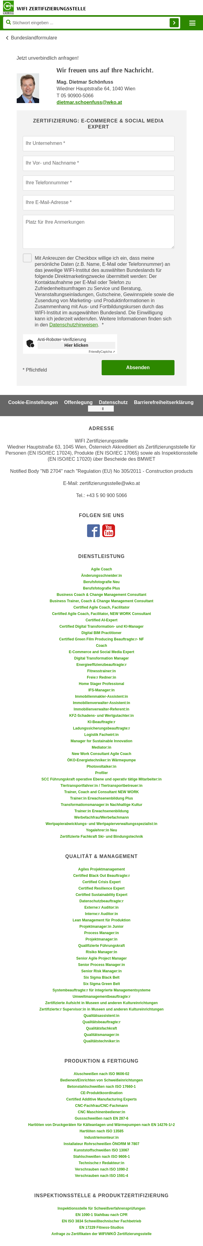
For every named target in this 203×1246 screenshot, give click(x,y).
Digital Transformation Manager (101, 658)
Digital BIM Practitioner (101, 633)
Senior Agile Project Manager (101, 958)
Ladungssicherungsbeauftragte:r (101, 728)
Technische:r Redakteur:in (101, 1163)
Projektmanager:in (101, 939)
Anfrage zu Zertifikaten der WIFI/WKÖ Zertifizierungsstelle (101, 1234)
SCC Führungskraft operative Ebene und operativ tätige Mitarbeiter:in (101, 779)
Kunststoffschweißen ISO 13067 (101, 1150)
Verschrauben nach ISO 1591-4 (101, 1176)
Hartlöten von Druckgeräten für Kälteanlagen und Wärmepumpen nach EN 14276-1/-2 (101, 1125)
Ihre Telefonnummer (47, 182)
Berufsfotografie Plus (101, 588)
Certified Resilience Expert (101, 888)
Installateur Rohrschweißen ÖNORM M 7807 (101, 1144)
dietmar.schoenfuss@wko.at (89, 102)
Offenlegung (78, 402)
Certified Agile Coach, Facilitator (101, 607)
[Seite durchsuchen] (91, 23)
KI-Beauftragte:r (101, 722)
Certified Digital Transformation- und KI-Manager (101, 626)
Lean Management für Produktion (101, 920)
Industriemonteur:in (101, 1137)
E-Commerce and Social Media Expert (101, 652)
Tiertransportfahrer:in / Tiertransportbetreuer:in (101, 785)
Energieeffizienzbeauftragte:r (101, 665)
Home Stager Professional (101, 684)
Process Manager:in (101, 933)
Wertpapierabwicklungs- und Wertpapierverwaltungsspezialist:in (101, 824)
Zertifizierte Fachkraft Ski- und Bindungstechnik (101, 836)
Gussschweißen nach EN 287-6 (101, 1118)
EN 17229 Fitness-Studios (101, 1227)
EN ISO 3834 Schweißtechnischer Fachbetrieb (101, 1221)
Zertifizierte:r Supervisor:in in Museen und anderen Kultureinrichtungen (101, 1009)
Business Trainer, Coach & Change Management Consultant (101, 601)
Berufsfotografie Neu (101, 582)
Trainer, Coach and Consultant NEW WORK (101, 792)
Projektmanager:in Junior (101, 926)
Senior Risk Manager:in (101, 971)
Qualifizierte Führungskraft (101, 946)
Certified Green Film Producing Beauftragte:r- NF (101, 639)
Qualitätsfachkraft (101, 1028)
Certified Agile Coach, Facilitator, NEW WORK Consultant (101, 614)
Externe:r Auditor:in (101, 907)
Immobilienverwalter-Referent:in (101, 709)
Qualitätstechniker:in (101, 1041)
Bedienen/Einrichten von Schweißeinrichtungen (101, 1080)
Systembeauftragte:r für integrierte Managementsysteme (101, 990)
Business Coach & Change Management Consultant (101, 595)
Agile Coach (101, 569)
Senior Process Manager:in (101, 965)
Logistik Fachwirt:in (101, 735)
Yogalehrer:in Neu (101, 830)
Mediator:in (101, 747)
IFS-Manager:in (101, 690)
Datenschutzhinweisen (73, 324)
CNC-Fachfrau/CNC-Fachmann (101, 1106)
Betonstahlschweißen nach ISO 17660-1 (101, 1086)
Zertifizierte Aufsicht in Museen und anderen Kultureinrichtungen (101, 1003)
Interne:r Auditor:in (101, 914)
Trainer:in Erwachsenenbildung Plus (101, 798)
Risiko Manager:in (101, 952)
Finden (174, 22)
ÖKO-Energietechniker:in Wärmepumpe (101, 760)
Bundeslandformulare (34, 37)
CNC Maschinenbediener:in (101, 1112)
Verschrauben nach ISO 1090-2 (101, 1169)
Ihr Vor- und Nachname (51, 162)
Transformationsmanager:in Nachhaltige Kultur (101, 805)
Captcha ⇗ (102, 351)
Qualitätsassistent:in (101, 1016)
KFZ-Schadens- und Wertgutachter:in (101, 715)
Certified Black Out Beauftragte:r (101, 876)
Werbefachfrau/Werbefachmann (101, 817)
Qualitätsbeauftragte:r (101, 1022)
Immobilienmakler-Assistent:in (101, 696)
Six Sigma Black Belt (101, 977)
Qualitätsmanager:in (101, 1035)
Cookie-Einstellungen (33, 402)
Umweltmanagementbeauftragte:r (101, 996)
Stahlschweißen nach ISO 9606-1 (101, 1156)
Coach (101, 645)
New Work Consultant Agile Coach (101, 754)
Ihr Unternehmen (44, 143)
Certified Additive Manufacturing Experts (101, 1099)
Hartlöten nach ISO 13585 (101, 1131)
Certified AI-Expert (101, 620)
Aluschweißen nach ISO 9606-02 (101, 1074)
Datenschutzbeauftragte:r (101, 901)
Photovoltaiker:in (101, 766)
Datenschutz (113, 402)
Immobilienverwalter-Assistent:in (101, 703)
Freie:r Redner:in (101, 677)
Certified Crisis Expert (101, 882)
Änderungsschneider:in (101, 575)
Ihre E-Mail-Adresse (47, 202)
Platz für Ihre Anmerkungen (55, 222)
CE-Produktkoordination (101, 1093)
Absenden (138, 367)
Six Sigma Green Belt (101, 984)
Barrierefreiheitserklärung (164, 402)
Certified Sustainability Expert (101, 895)
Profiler (101, 773)
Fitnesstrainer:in (101, 671)
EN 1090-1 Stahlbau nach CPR (101, 1215)
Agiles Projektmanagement (101, 869)
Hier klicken (76, 345)
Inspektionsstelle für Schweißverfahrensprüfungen (101, 1208)
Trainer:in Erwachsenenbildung (101, 811)
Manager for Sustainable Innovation (101, 741)
